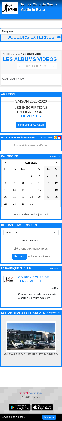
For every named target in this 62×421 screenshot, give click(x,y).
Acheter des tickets (39, 256)
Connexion (49, 417)
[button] (4, 340)
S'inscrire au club (31, 124)
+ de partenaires (53, 313)
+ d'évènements (46, 138)
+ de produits (55, 268)
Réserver (19, 256)
